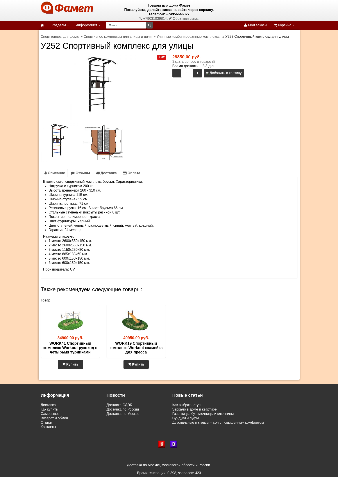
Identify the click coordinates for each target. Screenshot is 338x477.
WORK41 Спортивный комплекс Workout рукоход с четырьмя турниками (70, 347)
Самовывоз (50, 414)
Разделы (60, 25)
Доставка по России (123, 409)
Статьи (46, 422)
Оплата (131, 173)
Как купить (49, 409)
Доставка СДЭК (119, 405)
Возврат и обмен (54, 418)
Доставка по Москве (123, 414)
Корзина (284, 25)
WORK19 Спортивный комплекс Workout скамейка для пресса (136, 347)
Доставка (106, 173)
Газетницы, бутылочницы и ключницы (203, 414)
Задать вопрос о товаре (191, 61)
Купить (70, 364)
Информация (87, 25)
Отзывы (80, 173)
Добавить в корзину (223, 73)
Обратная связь (184, 18)
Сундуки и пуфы (185, 418)
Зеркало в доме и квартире (194, 409)
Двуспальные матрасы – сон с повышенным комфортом (218, 422)
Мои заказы (255, 25)
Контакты (48, 427)
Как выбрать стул (186, 405)
